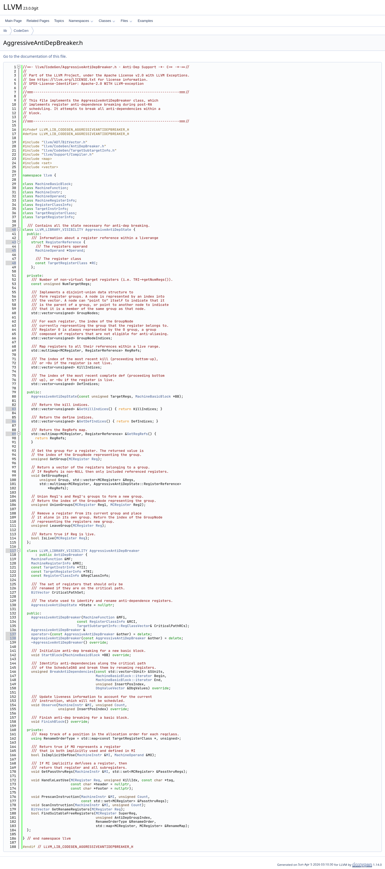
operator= (40, 634)
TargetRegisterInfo (54, 217)
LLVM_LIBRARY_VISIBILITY (59, 229)
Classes (107, 21)
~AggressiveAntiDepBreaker (57, 642)
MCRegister (79, 459)
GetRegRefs (137, 434)
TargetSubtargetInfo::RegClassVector (113, 626)
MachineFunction (51, 188)
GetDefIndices (92, 421)
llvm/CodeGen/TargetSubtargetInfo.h (79, 150)
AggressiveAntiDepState (108, 229)
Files (126, 21)
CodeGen (21, 31)
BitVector (40, 592)
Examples (145, 21)
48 (11, 263)
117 (11, 550)
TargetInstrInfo (51, 208)
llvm (48, 175)
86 (11, 421)
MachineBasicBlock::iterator (124, 676)
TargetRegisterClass (55, 213)
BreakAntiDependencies (72, 671)
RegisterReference (63, 242)
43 (11, 242)
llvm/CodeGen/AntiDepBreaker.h (74, 146)
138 (11, 638)
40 (11, 229)
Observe (48, 705)
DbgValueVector (110, 688)
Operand (76, 250)
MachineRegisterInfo (55, 200)
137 (11, 634)
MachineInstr (47, 192)
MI (89, 705)
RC (93, 263)
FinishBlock (52, 721)
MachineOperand (49, 196)
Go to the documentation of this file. (35, 56)
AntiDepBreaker (68, 554)
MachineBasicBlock (53, 184)
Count (119, 705)
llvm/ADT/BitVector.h (64, 142)
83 (11, 409)
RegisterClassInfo (53, 204)
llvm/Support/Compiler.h (67, 154)
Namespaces (81, 21)
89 (11, 434)
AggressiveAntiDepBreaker (115, 550)
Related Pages (37, 21)
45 (11, 250)
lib (5, 31)
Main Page (13, 21)
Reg (94, 459)
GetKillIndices (93, 409)
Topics (59, 21)
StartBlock (51, 655)
